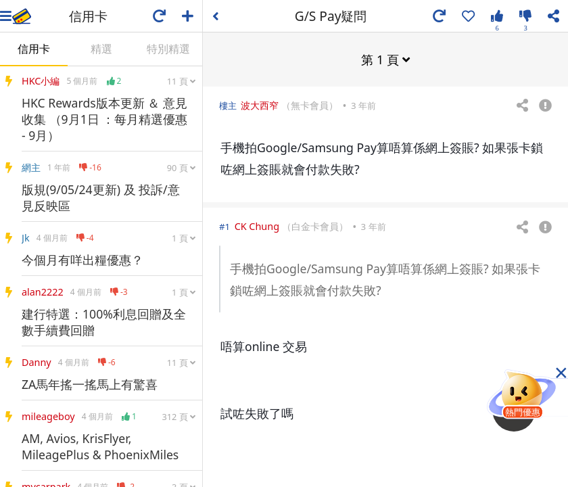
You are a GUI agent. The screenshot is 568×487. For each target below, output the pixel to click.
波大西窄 (260, 104)
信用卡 (34, 48)
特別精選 (168, 48)
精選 (101, 48)
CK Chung (257, 225)
